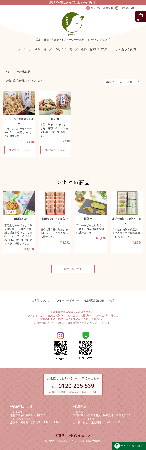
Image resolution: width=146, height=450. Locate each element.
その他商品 (23, 72)
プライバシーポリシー (66, 300)
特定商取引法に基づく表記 (99, 300)
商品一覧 (40, 49)
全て (7, 72)
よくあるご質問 (126, 49)
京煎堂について (41, 300)
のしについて (63, 49)
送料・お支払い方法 (94, 49)
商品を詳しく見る (19, 149)
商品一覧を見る (73, 268)
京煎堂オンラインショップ (73, 435)
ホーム (21, 49)
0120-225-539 (76, 385)
